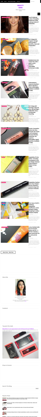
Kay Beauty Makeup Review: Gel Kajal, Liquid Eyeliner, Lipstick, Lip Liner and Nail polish (22, 395)
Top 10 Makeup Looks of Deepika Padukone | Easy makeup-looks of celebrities (32, 20)
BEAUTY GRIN (20, 6)
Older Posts (11, 235)
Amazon (3, 191)
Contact (18, 1)
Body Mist (4, 58)
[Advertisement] (20, 247)
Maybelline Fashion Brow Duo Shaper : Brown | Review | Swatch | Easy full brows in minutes (32, 173)
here (25, 284)
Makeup (3, 148)
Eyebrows (4, 170)
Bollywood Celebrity (6, 17)
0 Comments (29, 33)
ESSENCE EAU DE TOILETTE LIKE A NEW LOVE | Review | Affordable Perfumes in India (33, 61)
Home (2, 1)
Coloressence (4, 79)
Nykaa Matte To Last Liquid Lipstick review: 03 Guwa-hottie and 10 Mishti (18, 312)
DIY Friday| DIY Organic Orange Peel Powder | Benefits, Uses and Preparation (33, 41)
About (5, 1)
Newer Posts (5, 235)
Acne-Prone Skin (5, 213)
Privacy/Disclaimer (11, 1)
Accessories (4, 101)
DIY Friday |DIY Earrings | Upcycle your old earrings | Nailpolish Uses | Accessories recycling (33, 104)
